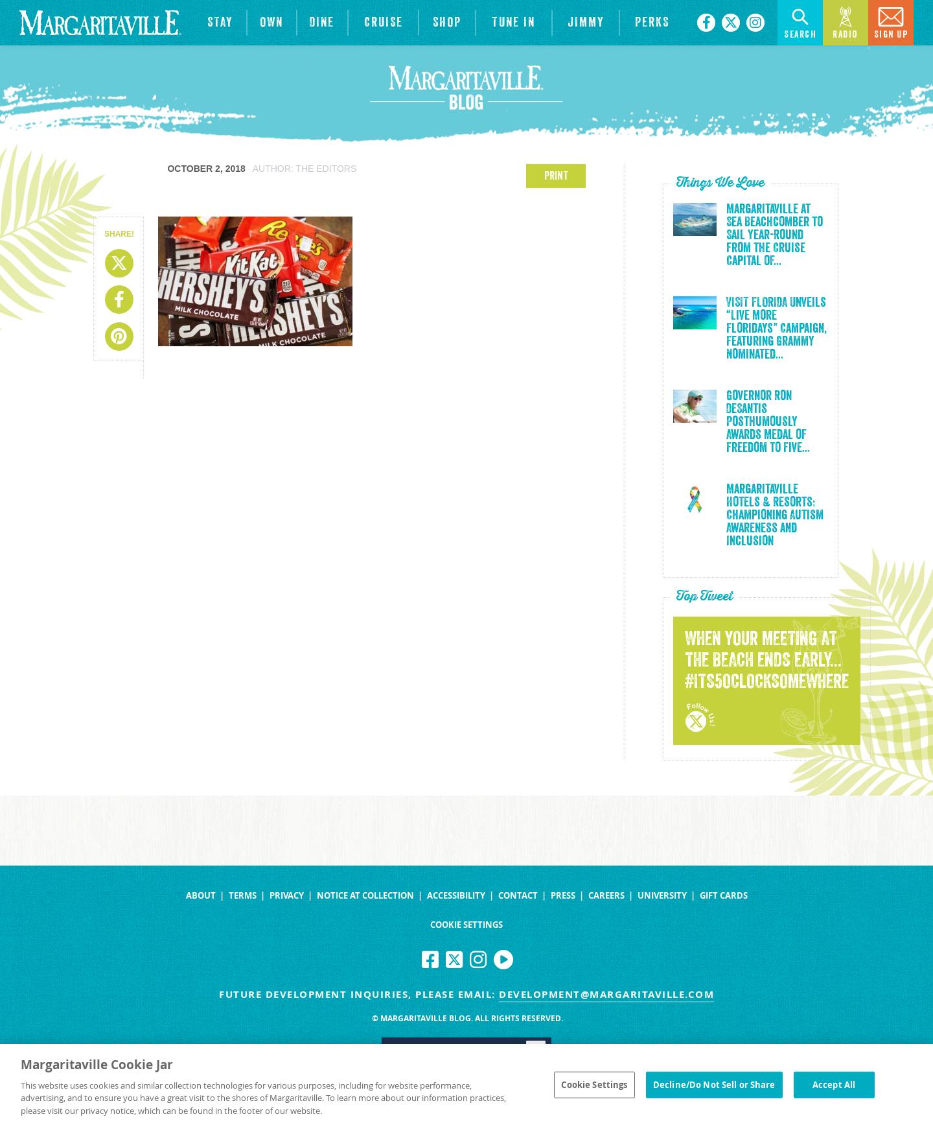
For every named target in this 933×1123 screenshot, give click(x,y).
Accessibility (456, 896)
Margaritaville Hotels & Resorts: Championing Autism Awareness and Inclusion (775, 515)
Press (563, 896)
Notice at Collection (365, 896)
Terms (243, 896)
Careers (606, 896)
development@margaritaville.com (606, 994)
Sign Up (891, 22)
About (201, 896)
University (662, 896)
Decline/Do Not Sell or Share (714, 1088)
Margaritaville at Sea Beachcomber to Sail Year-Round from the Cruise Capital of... (774, 235)
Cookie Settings (466, 925)
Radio (845, 22)
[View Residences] (272, 23)
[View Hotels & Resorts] (220, 23)
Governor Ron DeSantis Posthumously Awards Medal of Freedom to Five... (768, 422)
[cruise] (383, 23)
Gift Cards (724, 896)
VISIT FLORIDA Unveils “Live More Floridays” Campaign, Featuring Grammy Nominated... (776, 328)
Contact (518, 896)
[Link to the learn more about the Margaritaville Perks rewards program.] (652, 23)
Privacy (287, 896)
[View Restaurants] (322, 23)
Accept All (833, 1088)
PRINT (556, 176)
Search (800, 22)
